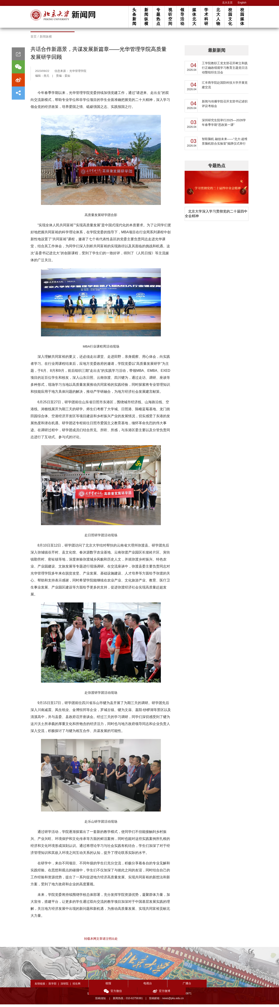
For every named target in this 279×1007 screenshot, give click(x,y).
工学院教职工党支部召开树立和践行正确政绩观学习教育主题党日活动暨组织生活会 (225, 70)
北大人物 (218, 17)
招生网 (76, 986)
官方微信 (200, 986)
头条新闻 (134, 17)
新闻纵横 (146, 17)
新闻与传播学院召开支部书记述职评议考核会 (225, 106)
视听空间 (170, 17)
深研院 (64, 986)
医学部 (52, 986)
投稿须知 (100, 1000)
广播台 (168, 986)
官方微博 (232, 986)
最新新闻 (216, 53)
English (242, 2)
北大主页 (227, 2)
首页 (34, 39)
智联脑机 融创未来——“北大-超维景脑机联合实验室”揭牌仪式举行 (224, 144)
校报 (105, 986)
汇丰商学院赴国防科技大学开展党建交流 (225, 88)
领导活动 (182, 17)
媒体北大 (194, 17)
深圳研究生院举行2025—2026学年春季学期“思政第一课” (224, 125)
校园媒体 (242, 17)
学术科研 (206, 17)
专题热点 (158, 17)
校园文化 (230, 17)
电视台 (136, 986)
